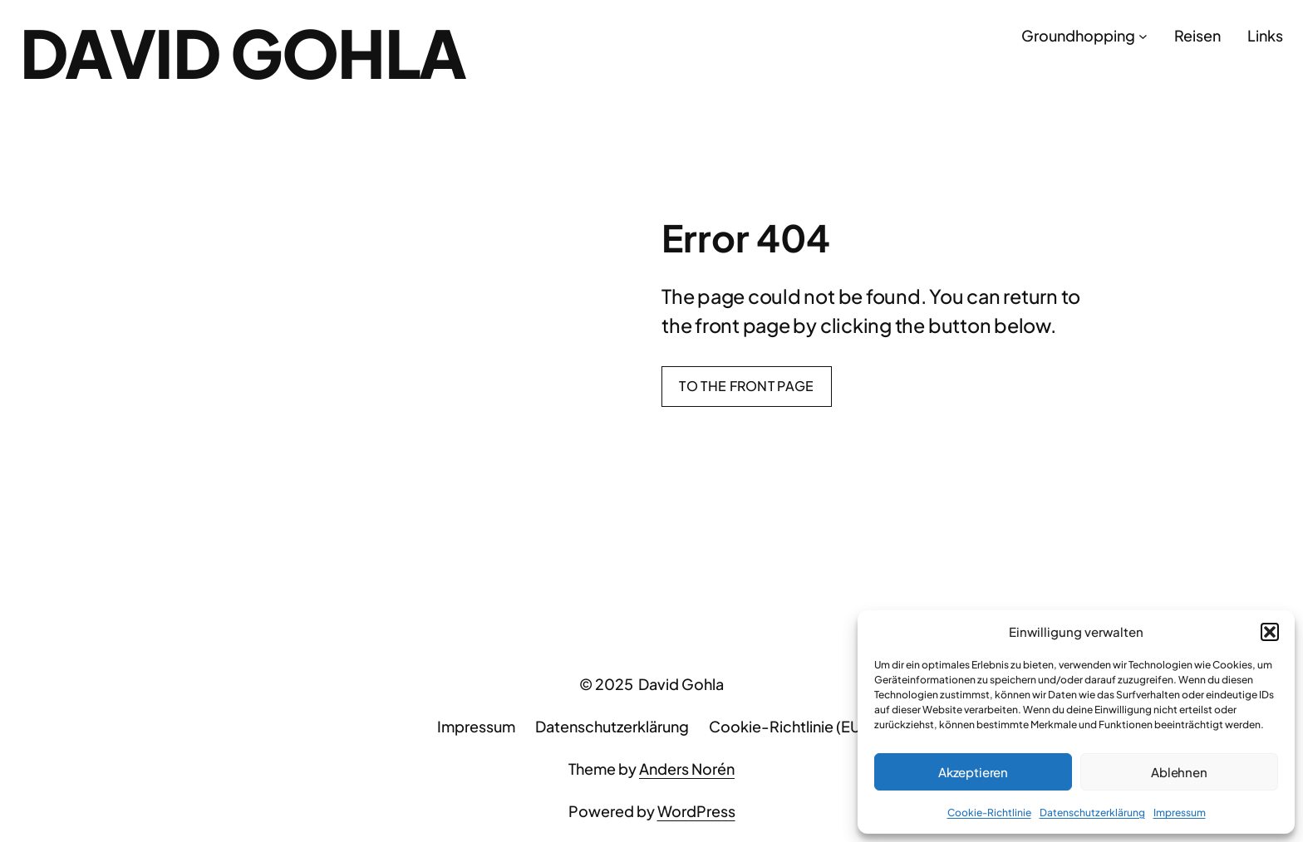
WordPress (696, 810)
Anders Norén (687, 768)
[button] (1269, 632)
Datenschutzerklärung (1092, 812)
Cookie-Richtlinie (989, 812)
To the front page (746, 385)
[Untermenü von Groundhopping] (1143, 36)
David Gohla (243, 52)
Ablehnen (1179, 772)
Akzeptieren (973, 772)
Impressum (1179, 812)
